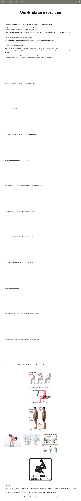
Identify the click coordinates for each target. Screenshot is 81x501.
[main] (40, 12)
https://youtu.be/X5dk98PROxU (12, 313)
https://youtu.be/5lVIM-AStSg (12, 134)
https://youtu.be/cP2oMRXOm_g (12, 160)
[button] (1, 2)
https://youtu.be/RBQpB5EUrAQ (12, 83)
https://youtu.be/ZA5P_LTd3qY (12, 185)
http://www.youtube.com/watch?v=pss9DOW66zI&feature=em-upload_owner (23, 364)
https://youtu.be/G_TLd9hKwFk (12, 211)
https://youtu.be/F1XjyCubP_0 (12, 108)
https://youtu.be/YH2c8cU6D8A (12, 236)
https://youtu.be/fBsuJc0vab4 (12, 288)
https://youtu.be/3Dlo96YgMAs (12, 262)
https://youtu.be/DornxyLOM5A (12, 339)
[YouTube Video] (18, 70)
